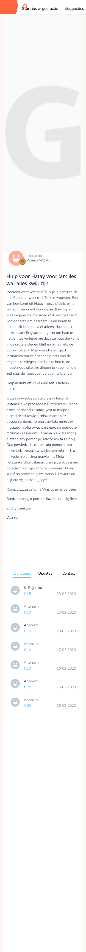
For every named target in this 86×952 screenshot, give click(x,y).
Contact (68, 573)
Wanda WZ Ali (38, 260)
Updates (45, 573)
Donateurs (22, 573)
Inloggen (70, 8)
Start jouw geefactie (40, 8)
